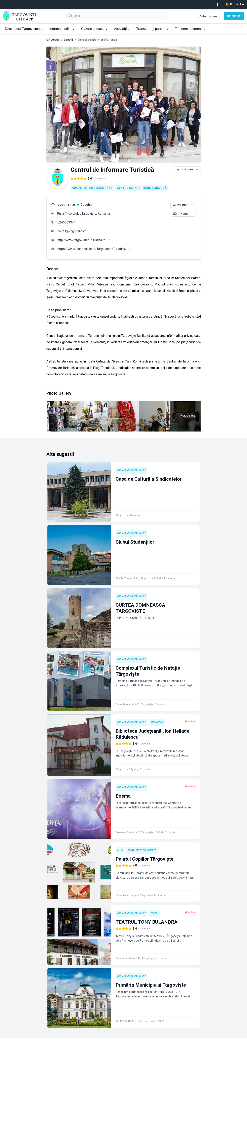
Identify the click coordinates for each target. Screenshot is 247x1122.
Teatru (154, 913)
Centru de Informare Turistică (142, 187)
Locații (68, 39)
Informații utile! (62, 28)
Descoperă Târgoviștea (24, 28)
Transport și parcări (152, 28)
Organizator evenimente (92, 187)
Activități (122, 28)
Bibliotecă (157, 722)
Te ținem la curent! (190, 28)
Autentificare (208, 16)
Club (120, 850)
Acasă (55, 39)
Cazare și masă (94, 28)
